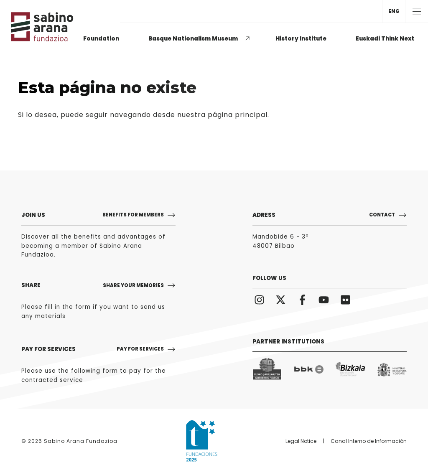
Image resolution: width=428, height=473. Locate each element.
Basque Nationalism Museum (193, 39)
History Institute (300, 39)
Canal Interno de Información (369, 441)
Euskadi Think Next (385, 39)
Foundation (101, 39)
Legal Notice (300, 441)
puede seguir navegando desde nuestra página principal (164, 115)
